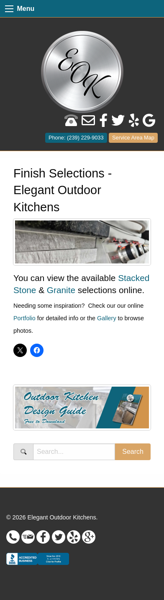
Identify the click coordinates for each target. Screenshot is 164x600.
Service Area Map (133, 137)
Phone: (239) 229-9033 (76, 137)
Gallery (106, 318)
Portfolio (24, 318)
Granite (61, 290)
